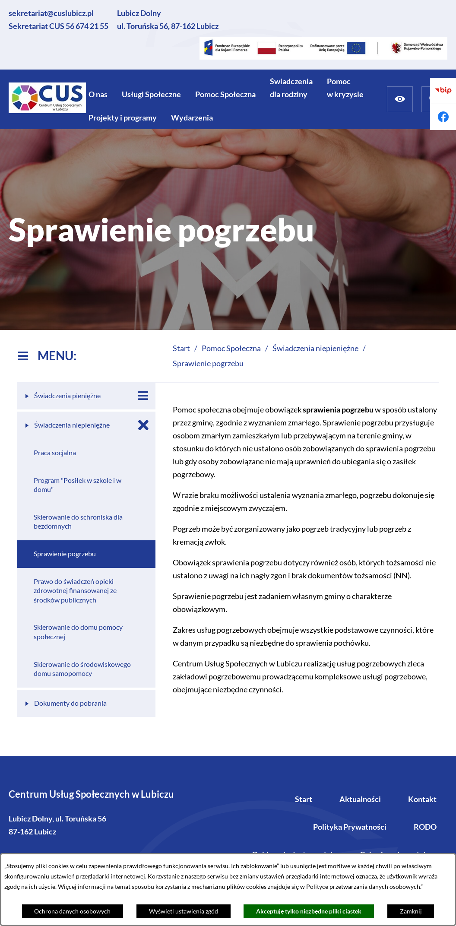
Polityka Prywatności (349, 826)
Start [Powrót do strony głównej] (181, 348)
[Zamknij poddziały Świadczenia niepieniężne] (143, 425)
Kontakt (422, 799)
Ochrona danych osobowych (72, 911)
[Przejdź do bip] (443, 91)
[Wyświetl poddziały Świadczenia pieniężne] (143, 396)
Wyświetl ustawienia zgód (183, 911)
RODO (425, 826)
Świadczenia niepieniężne (315, 348)
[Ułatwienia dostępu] (400, 99)
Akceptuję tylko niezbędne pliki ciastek (308, 911)
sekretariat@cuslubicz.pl (51, 13)
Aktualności (360, 799)
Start (303, 799)
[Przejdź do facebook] (443, 117)
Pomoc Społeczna (231, 348)
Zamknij (411, 911)
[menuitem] (98, 94)
